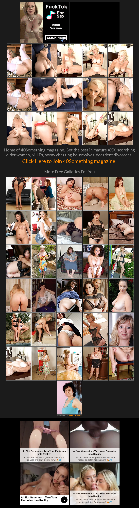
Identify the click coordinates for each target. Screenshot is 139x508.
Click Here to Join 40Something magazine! (69, 160)
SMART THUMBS (75, 415)
